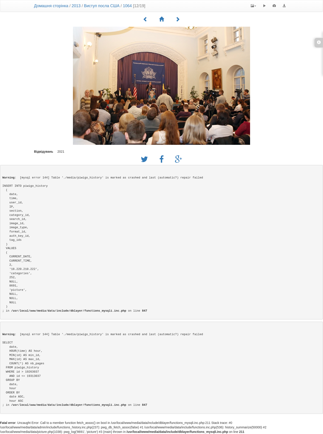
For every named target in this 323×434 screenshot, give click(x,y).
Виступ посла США (101, 6)
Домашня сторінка (51, 6)
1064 (127, 6)
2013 (76, 6)
